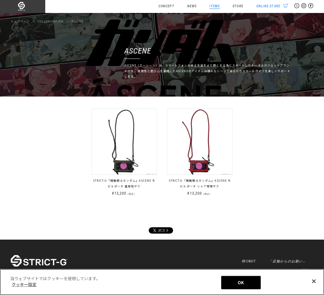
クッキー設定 (24, 284)
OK (241, 282)
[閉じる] (314, 281)
